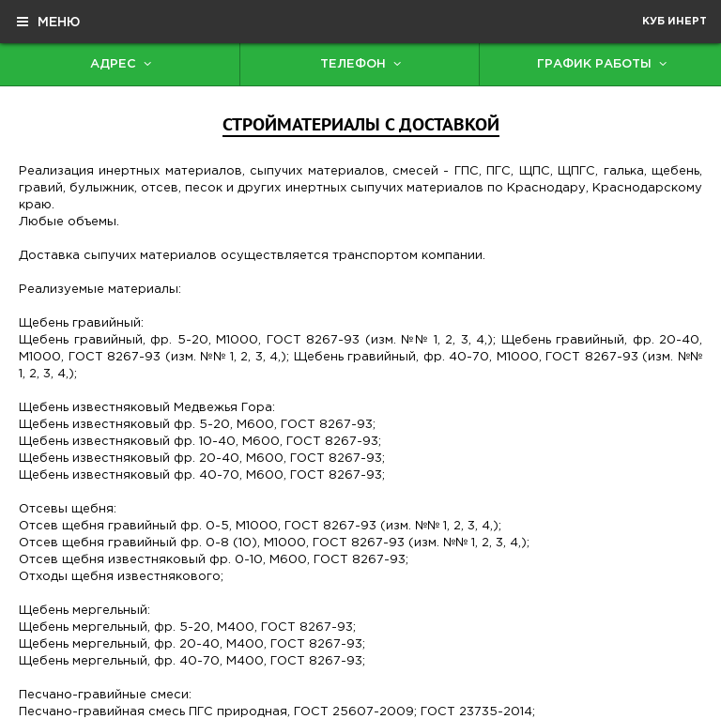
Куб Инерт (674, 21)
